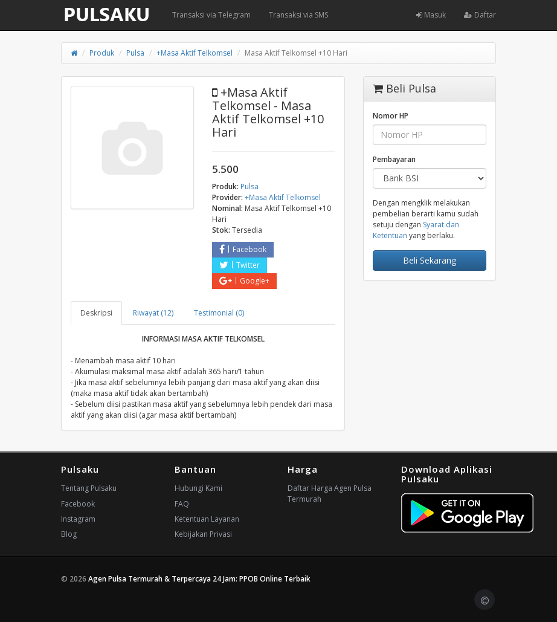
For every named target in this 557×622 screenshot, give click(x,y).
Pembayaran (394, 159)
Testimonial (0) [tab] (219, 313)
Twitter (239, 265)
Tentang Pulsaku (89, 488)
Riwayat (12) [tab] (153, 313)
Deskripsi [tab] (96, 313)
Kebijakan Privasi (203, 534)
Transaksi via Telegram (211, 15)
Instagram (78, 519)
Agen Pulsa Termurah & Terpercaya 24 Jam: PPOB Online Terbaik (199, 579)
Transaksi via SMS (298, 15)
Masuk (431, 15)
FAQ (182, 504)
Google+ (244, 281)
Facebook (242, 249)
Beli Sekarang (429, 260)
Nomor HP (390, 116)
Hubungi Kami (198, 488)
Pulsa (135, 53)
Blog (69, 534)
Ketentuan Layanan (207, 519)
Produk (101, 53)
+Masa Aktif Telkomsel (194, 53)
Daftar (480, 15)
